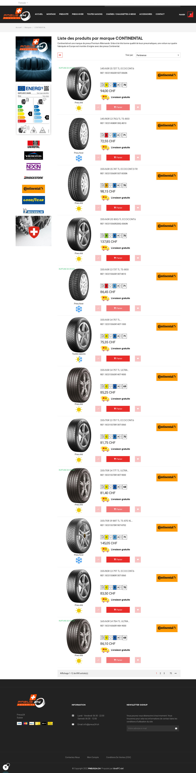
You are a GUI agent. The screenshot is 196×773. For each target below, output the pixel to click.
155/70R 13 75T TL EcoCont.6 (117, 420)
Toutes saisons (79, 354)
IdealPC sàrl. (118, 768)
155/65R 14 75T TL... (110, 320)
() (145, 3)
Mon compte (93, 757)
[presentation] (149, 736)
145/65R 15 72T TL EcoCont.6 (117, 69)
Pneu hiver (79, 153)
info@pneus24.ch (91, 724)
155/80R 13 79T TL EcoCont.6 (117, 571)
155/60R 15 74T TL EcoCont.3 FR (119, 169)
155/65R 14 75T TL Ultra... (114, 370)
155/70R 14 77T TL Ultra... (114, 471)
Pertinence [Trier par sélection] (158, 55)
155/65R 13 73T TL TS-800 (114, 270)
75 (171, 673)
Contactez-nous (72, 757)
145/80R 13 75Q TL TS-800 (114, 119)
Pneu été (79, 102)
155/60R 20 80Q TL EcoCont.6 (118, 219)
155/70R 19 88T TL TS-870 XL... (116, 521)
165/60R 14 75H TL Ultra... (114, 621)
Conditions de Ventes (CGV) (118, 757)
